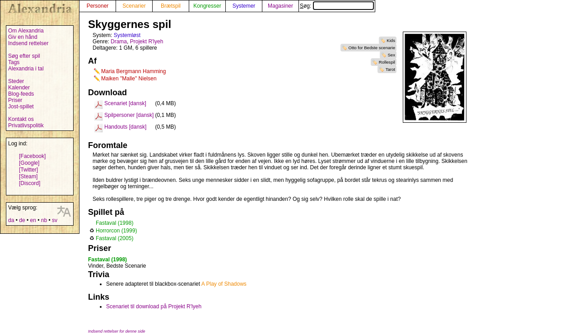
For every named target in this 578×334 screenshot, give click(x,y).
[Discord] (29, 183)
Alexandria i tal (26, 68)
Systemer (244, 6)
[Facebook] (32, 156)
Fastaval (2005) (114, 238)
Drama (119, 41)
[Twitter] (28, 170)
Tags (13, 62)
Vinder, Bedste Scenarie (117, 266)
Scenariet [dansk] (125, 103)
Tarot (390, 69)
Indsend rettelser (28, 43)
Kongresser (207, 6)
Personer (98, 6)
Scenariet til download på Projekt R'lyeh (153, 306)
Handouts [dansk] (125, 127)
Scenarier (133, 6)
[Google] (29, 163)
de (22, 220)
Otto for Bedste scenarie (372, 47)
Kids (391, 40)
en (33, 220)
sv (54, 220)
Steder (16, 81)
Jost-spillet (21, 106)
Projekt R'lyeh (146, 41)
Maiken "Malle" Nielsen (129, 78)
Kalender (19, 87)
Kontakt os (21, 119)
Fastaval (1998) (114, 223)
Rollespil (387, 62)
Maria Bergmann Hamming (133, 71)
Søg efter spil (24, 56)
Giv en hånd (22, 37)
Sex (391, 54)
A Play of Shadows (224, 284)
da (11, 220)
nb (44, 220)
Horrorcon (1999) (116, 230)
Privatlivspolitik (26, 125)
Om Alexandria (26, 31)
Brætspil (171, 6)
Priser (15, 100)
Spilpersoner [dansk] (129, 115)
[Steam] (28, 176)
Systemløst (127, 35)
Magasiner (280, 6)
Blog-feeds (21, 94)
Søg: (337, 6)
